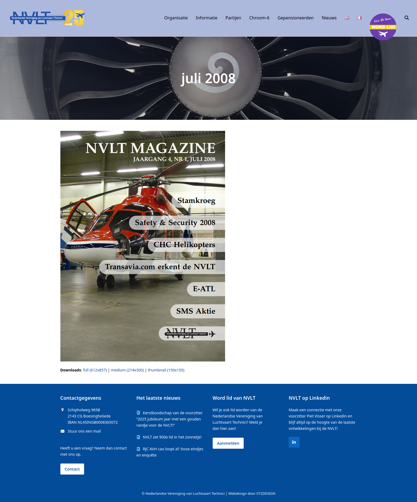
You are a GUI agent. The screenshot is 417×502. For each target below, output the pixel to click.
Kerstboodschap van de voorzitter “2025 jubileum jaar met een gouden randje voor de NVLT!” (169, 419)
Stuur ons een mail (84, 431)
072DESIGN (265, 493)
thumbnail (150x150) (166, 370)
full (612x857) (95, 370)
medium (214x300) (127, 370)
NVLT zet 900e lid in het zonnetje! (172, 437)
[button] (407, 18)
